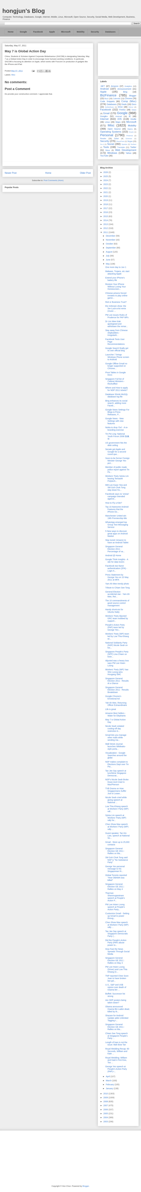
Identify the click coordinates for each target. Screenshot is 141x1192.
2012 (106, 228)
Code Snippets (107, 101)
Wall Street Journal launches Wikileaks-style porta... (115, 746)
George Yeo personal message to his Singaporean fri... (115, 869)
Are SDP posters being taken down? (115, 1001)
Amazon (114, 86)
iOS (120, 119)
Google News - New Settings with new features (114, 421)
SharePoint (120, 141)
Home (11, 32)
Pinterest (129, 136)
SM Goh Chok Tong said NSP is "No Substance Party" (116, 860)
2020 (106, 196)
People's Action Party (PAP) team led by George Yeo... (115, 627)
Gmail (106, 113)
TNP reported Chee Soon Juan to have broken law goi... (117, 978)
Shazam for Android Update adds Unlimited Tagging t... (116, 1018)
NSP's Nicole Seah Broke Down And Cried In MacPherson (117, 782)
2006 (106, 1109)
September (111, 248)
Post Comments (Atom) (53, 180)
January (110, 1088)
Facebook (38, 32)
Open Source (114, 129)
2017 (106, 208)
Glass (134, 110)
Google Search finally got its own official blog (116, 349)
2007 (106, 1105)
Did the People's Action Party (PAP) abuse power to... (115, 942)
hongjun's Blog (23, 11)
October (110, 244)
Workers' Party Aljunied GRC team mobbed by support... (116, 618)
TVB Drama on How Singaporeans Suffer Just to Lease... (115, 791)
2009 (106, 1097)
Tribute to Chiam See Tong (117, 587)
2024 (106, 180)
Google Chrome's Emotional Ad (113, 697)
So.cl (102, 144)
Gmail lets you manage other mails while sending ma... (115, 737)
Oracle (131, 132)
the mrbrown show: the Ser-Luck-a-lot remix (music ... (115, 308)
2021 (106, 192)
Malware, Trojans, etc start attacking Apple (117, 272)
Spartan (124, 144)
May (108, 264)
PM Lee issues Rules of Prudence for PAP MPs (117, 316)
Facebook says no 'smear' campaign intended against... (117, 496)
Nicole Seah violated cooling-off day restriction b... (114, 728)
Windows (112, 153)
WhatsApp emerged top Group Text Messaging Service (116, 524)
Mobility (80, 32)
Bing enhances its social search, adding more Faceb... (116, 403)
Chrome (128, 98)
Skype (129, 141)
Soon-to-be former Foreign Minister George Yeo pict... (117, 460)
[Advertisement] (118, 59)
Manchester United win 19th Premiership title (116, 517)
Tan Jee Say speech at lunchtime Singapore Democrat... (115, 773)
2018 (106, 204)
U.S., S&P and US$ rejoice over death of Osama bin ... (115, 987)
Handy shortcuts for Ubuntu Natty (114, 610)
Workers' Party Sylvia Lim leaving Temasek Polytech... (117, 478)
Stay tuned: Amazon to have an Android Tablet (116, 541)
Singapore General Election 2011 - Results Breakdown (117, 690)
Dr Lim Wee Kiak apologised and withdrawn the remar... (116, 324)
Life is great (110, 709)
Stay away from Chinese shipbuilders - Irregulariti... (116, 332)
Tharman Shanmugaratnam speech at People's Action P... (115, 897)
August (109, 252)
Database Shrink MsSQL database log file (116, 395)
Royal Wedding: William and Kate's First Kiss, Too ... (116, 1060)
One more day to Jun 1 (115, 267)
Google (23, 32)
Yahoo (128, 153)
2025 (106, 176)
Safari (116, 139)
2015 (106, 216)
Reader (103, 139)
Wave (107, 150)
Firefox (122, 110)
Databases (110, 32)
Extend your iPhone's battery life (115, 279)
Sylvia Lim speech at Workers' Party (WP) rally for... (115, 817)
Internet (104, 119)
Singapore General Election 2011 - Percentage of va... (115, 549)
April (108, 1076)
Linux (107, 122)
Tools (106, 147)
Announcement (124, 89)
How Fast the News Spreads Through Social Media (117, 951)
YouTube (104, 156)
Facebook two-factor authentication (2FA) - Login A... (116, 568)
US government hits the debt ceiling (116, 444)
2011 (106, 232)
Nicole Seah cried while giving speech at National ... (116, 800)
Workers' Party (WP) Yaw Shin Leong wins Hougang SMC (116, 672)
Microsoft (65, 32)
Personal (106, 135)
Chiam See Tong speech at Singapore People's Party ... (116, 1036)
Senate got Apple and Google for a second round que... (115, 451)
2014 (106, 220)
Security (95, 32)
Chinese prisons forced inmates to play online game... (116, 295)
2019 (106, 200)
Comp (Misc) (128, 101)
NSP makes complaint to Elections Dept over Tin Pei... (117, 764)
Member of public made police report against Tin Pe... (117, 469)
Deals (124, 104)
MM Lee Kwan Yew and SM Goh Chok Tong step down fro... (116, 487)
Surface (133, 144)
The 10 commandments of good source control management (117, 603)
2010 (106, 1093)
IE (130, 116)
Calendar (116, 99)
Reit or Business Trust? (116, 302)
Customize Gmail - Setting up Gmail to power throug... (117, 916)
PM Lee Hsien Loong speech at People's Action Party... (115, 907)
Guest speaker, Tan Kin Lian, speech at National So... (117, 835)
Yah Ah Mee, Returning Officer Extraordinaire (116, 704)
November (111, 240)
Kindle (133, 119)
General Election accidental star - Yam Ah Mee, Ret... (117, 594)
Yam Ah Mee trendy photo (117, 584)
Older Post (85, 173)
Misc (13, 75)
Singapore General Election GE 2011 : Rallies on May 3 (115, 960)
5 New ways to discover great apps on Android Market (116, 533)
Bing (125, 92)
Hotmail (118, 116)
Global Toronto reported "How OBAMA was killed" (116, 877)
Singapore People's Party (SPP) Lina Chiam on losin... (117, 654)
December (111, 236)
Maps (118, 122)
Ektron (131, 107)
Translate (121, 147)
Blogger (132, 95)
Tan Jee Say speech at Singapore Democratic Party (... (116, 933)
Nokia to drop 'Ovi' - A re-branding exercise (116, 428)
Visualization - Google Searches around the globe (116, 755)
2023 (106, 184)
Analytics (128, 86)
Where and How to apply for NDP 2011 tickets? (116, 389)
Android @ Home (113, 555)
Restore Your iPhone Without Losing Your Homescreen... (115, 286)
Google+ (104, 116)
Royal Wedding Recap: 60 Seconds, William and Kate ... (117, 1051)
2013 (106, 224)
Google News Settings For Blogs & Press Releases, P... (117, 412)
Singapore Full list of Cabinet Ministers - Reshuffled (115, 381)
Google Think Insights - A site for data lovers (116, 560)
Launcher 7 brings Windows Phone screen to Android (117, 357)
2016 (106, 212)
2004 (106, 1117)
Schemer (129, 138)
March (109, 1080)
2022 (106, 188)
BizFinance (108, 95)
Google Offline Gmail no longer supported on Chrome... (116, 366)
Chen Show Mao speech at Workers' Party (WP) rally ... (116, 826)
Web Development (125, 150)
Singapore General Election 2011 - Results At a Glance (117, 681)
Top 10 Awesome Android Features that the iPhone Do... (117, 509)
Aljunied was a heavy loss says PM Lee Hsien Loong (117, 663)
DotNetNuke (109, 107)
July (108, 256)
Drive (120, 107)
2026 (106, 172)
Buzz (106, 99)
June (108, 260)
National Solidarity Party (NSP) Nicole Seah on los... (116, 645)
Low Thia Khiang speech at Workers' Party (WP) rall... (116, 808)
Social (110, 144)
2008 (106, 1101)
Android (104, 88)
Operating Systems (110, 131)
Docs (134, 104)
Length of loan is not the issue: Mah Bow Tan (116, 1043)
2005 (106, 1113)
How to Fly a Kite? (113, 503)
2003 (106, 1121)
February (110, 1084)
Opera (129, 129)
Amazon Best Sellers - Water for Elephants (115, 714)
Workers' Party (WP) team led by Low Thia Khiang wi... (117, 636)
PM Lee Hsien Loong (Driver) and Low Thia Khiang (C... (116, 969)
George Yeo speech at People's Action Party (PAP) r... (116, 1069)
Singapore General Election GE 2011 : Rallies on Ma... (115, 851)
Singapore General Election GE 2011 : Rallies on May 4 (115, 886)
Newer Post (11, 173)
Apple (52, 32)
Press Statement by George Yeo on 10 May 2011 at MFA (117, 577)
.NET (102, 86)
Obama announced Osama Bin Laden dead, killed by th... (117, 1009)
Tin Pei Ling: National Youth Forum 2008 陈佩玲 (117, 436)
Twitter (133, 147)
